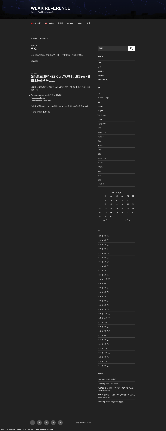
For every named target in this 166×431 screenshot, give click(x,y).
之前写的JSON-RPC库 (42, 55)
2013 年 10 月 (103, 353)
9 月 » (127, 220)
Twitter (79, 23)
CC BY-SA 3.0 (27, 430)
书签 (99, 128)
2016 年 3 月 (102, 301)
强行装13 (101, 137)
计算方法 (101, 184)
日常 (99, 141)
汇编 (99, 150)
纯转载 (100, 167)
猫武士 (100, 163)
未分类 (100, 145)
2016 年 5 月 (102, 292)
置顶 (99, 176)
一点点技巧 (102, 124)
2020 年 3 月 (102, 236)
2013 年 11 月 (103, 348)
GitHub (70, 23)
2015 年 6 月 (102, 335)
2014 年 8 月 (102, 340)
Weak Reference (50, 8)
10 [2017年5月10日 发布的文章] (111, 204)
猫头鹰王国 (102, 158)
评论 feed (101, 75)
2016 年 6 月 (102, 288)
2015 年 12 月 (103, 314)
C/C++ (100, 102)
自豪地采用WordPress (83, 423)
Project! (100, 106)
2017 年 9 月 (102, 253)
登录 (99, 67)
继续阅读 (34, 61)
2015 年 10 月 (103, 322)
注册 (99, 62)
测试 (99, 154)
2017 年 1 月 (102, 275)
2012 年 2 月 (102, 366)
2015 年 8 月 (102, 327)
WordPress (102, 115)
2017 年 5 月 (102, 257)
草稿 (99, 180)
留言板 (60, 23)
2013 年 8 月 (102, 357)
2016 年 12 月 (103, 279)
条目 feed (101, 71)
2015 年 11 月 (103, 318)
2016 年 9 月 (102, 283)
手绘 (34, 49)
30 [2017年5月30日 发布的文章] (106, 216)
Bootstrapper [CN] (104, 98)
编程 (99, 171)
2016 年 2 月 (102, 305)
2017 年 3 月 (102, 266)
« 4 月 (105, 220)
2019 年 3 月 (102, 240)
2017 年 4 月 (102, 262)
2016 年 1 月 (102, 309)
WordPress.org (103, 80)
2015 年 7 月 (102, 331)
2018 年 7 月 (102, 245)
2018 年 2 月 (102, 249)
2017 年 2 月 (102, 270)
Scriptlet (101, 111)
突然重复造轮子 (117, 402)
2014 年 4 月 (102, 344)
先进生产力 (102, 132)
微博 (88, 23)
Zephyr (100, 119)
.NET (99, 93)
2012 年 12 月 (103, 361)
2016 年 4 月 (102, 296)
